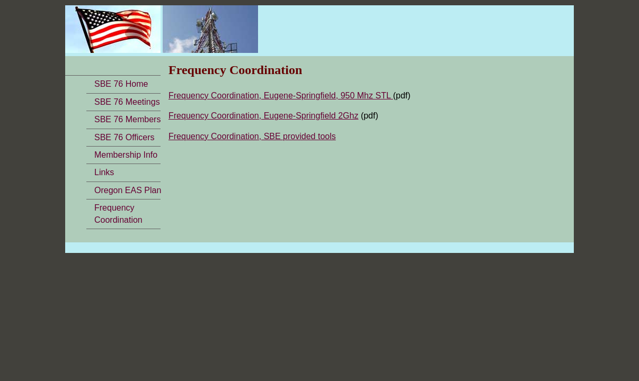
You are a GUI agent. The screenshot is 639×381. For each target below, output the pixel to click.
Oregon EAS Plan (127, 190)
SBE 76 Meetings (127, 101)
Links (104, 172)
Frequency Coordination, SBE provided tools (252, 136)
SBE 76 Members (127, 119)
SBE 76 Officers (124, 137)
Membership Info (125, 154)
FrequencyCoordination (118, 213)
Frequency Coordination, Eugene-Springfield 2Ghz (263, 115)
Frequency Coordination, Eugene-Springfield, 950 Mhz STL (280, 95)
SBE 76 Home (121, 83)
